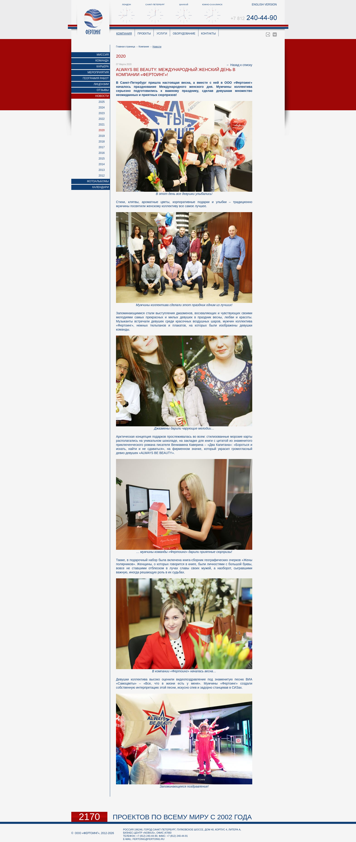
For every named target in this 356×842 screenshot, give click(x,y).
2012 (102, 175)
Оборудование (184, 33)
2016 (102, 153)
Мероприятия (98, 72)
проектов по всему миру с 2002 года (182, 817)
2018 (102, 141)
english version (264, 4)
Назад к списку (241, 65)
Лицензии (101, 84)
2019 (102, 135)
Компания (124, 33)
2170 (89, 817)
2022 (102, 118)
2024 (102, 107)
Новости (102, 96)
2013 (102, 170)
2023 (102, 113)
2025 (102, 101)
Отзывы (103, 90)
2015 (102, 158)
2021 (102, 124)
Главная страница (125, 46)
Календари (100, 187)
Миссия (103, 54)
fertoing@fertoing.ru (148, 839)
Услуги (161, 33)
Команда (102, 60)
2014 (102, 164)
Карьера (102, 66)
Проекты (144, 33)
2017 (102, 147)
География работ (96, 78)
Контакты (208, 33)
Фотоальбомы (98, 181)
